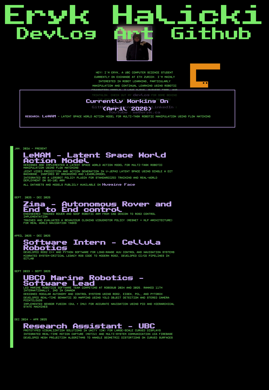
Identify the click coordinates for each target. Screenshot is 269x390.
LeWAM (49, 116)
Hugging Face (118, 184)
